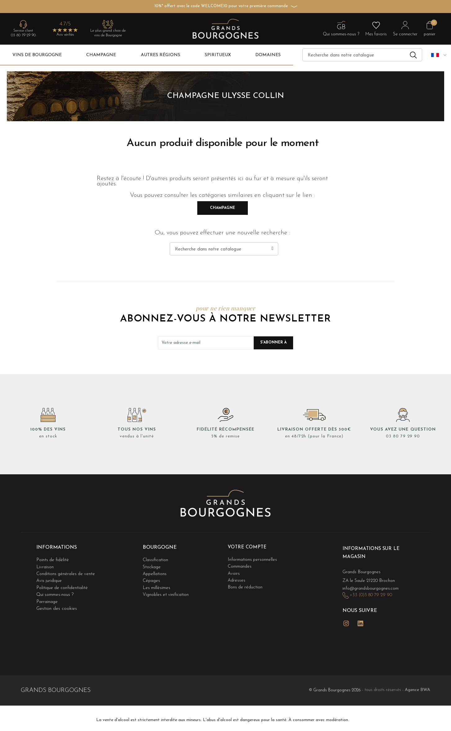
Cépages (152, 576)
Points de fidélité (53, 558)
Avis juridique (49, 576)
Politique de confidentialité (63, 582)
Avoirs (234, 570)
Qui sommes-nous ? (55, 589)
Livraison (45, 564)
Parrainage (47, 595)
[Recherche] (362, 54)
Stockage (152, 564)
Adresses (237, 576)
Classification (156, 558)
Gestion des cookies (56, 601)
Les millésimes (157, 582)
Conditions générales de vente (67, 570)
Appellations (155, 570)
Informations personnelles (253, 558)
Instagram (346, 617)
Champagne (222, 208)
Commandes (240, 564)
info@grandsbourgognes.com (372, 585)
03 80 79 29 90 (23, 35)
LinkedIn (360, 617)
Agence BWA (417, 682)
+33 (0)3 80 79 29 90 (372, 592)
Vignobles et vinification (167, 589)
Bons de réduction (246, 582)
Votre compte (248, 547)
